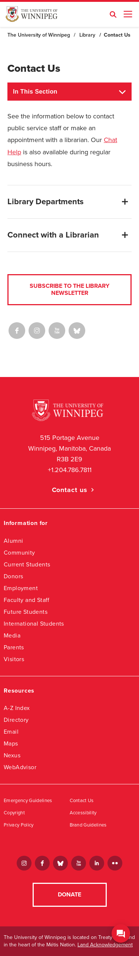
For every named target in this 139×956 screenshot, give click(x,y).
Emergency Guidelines (28, 801)
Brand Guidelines (88, 825)
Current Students (27, 564)
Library (87, 35)
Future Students (25, 611)
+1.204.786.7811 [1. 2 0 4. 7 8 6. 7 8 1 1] (70, 470)
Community (19, 552)
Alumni (13, 540)
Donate (69, 894)
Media (12, 635)
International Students (34, 623)
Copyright (14, 813)
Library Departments (45, 201)
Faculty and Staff (27, 599)
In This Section (35, 91)
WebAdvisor (20, 767)
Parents (14, 647)
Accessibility (83, 813)
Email (11, 731)
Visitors (14, 659)
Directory (16, 719)
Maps (11, 743)
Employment (21, 588)
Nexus (12, 755)
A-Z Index (17, 707)
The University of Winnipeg (38, 35)
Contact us (69, 490)
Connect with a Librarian (53, 235)
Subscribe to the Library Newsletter (69, 289)
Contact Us (82, 801)
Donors (13, 576)
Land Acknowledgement (105, 945)
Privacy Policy (19, 825)
